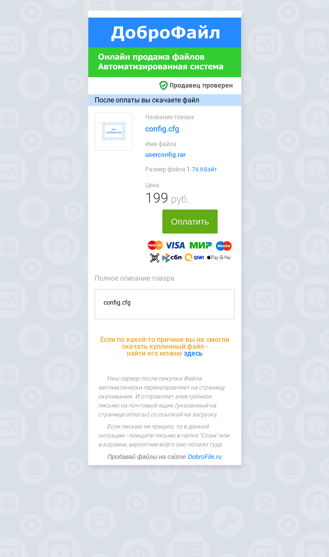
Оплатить (190, 221)
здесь (193, 353)
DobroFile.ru (204, 456)
